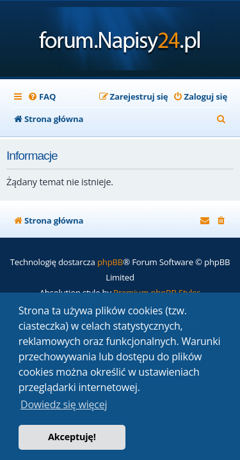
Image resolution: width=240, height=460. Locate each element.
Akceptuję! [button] (72, 437)
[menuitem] (42, 97)
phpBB (110, 262)
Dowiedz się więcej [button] (63, 404)
